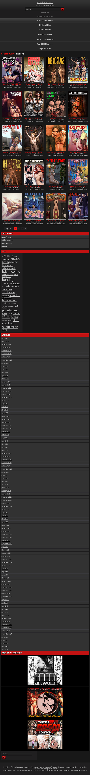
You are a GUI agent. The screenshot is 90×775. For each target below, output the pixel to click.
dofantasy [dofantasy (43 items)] (7, 289)
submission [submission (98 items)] (10, 327)
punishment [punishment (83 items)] (10, 310)
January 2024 (6, 422)
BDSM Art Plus (45, 25)
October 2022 (6, 466)
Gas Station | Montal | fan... (78, 152)
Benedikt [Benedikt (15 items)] (8, 277)
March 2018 (5, 615)
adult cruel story (55, 189)
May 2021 (5, 519)
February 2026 (6, 344)
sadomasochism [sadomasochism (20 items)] (8, 316)
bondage (73, 155)
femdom (18, 189)
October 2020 (6, 541)
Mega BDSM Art (45, 49)
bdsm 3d (80, 223)
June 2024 (5, 407)
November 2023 (6, 428)
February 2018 (6, 618)
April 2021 (5, 522)
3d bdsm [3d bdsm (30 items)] (9, 256)
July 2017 (5, 640)
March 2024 (5, 416)
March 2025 (5, 379)
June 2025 (5, 369)
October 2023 (6, 432)
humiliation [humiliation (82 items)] (9, 300)
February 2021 (6, 528)
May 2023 (5, 444)
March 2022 (5, 488)
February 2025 (6, 382)
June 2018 (5, 606)
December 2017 (6, 625)
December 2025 (6, 351)
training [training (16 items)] (4, 330)
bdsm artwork (32, 223)
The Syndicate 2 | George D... (34, 186)
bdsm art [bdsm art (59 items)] (7, 265)
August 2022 (5, 472)
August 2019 (5, 565)
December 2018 (6, 587)
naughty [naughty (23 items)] (11, 306)
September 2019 (7, 562)
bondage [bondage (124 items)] (8, 280)
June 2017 (5, 643)
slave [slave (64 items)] (16, 320)
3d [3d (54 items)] (3, 255)
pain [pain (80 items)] (17, 305)
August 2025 (5, 363)
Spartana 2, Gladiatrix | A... (78, 84)
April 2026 (5, 338)
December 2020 (6, 534)
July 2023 (5, 438)
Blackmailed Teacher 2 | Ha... (12, 84)
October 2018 (6, 593)
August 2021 (5, 509)
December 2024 (6, 388)
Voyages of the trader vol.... (34, 220)
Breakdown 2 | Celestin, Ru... (12, 152)
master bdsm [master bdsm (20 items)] (7, 303)
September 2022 (7, 469)
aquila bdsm (75, 87)
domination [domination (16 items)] (5, 296)
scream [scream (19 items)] (17, 316)
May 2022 (5, 481)
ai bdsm (36, 189)
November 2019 (6, 559)
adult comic (60, 155)
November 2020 (6, 537)
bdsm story (83, 189)
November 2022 (6, 463)
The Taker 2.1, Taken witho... (34, 118)
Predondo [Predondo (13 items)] (5, 308)
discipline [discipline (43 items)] (14, 286)
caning (52, 87)
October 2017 (6, 631)
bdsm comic (35, 87)
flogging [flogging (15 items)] (4, 297)
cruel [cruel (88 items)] (5, 286)
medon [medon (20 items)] (14, 303)
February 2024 (6, 419)
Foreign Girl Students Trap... (12, 220)
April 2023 (5, 447)
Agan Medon (6, 237)
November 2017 (6, 628)
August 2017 (5, 637)
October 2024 (6, 394)
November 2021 (6, 500)
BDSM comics (7, 240)
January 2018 (6, 621)
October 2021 (6, 503)
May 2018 (5, 609)
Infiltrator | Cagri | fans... (56, 186)
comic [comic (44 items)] (16, 283)
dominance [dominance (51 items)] (8, 292)
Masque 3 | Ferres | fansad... (34, 152)
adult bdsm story (10, 155)
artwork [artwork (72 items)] (15, 258)
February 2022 (6, 491)
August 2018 (5, 600)
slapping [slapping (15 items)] (4, 320)
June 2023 (5, 441)
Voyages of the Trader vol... (78, 186)
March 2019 (5, 578)
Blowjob (9, 189)
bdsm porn (10, 87)
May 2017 (5, 646)
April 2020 (5, 547)
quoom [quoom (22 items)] (4, 314)
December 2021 (6, 497)
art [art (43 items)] (9, 259)
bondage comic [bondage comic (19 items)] (7, 283)
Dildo (13, 189)
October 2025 (6, 357)
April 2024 (5, 413)
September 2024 (7, 397)
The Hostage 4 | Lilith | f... (56, 84)
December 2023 (6, 425)
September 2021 (7, 506)
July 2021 (5, 512)
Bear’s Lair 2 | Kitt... (56, 118)
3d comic (75, 223)
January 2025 (6, 385)
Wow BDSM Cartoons (45, 44)
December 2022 (6, 460)
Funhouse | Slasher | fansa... (56, 220)
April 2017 (5, 649)
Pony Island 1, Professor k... (56, 152)
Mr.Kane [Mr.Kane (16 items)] (5, 306)
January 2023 (6, 456)
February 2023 (6, 453)
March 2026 (5, 341)
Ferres (37, 155)
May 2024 (5, 410)
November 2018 (6, 590)
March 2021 (5, 525)
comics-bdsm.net (45, 35)
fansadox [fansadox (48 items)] (14, 295)
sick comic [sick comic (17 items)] (14, 318)
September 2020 (7, 544)
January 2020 (6, 556)
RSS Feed (39, 16)
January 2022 (6, 494)
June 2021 (5, 516)
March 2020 (5, 550)
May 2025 (5, 372)
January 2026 (6, 347)
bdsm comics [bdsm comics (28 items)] (8, 275)
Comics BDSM (45, 2)
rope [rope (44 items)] (10, 313)
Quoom (4, 246)
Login (47, 12)
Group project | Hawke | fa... (78, 220)
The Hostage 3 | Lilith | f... (12, 186)
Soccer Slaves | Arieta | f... (34, 84)
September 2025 (7, 360)
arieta (30, 87)
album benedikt (9, 223)
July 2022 (5, 475)
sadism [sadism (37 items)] (16, 313)
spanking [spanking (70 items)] (8, 323)
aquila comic (83, 87)
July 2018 (5, 603)
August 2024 (5, 400)
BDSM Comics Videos (44, 39)
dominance (16, 121)
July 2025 (5, 366)
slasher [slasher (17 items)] (10, 320)
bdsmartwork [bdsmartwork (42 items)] (9, 268)
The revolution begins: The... (78, 118)
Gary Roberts (7, 243)
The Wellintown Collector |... (12, 118)
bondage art (39, 121)
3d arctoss (74, 121)
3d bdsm (80, 121)
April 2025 (5, 376)
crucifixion (58, 87)
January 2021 (6, 531)
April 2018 (5, 612)
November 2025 (6, 354)
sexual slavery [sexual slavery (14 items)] (6, 317)
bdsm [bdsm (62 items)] (5, 262)
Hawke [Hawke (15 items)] (9, 297)
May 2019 (5, 572)
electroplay (80, 155)
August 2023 (5, 435)
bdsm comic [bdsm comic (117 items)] (11, 271)
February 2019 (6, 581)
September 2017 (7, 634)
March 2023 (5, 450)
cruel (63, 87)
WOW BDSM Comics (45, 20)
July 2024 (5, 403)
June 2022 (5, 478)
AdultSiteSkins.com (81, 770)
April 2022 (5, 484)
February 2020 (6, 553)
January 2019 (6, 584)
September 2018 (7, 597)
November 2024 (6, 391)
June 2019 (5, 569)
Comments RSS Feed (48, 16)
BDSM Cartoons (45, 30)
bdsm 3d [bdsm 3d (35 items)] (13, 262)
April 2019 (5, 575)
